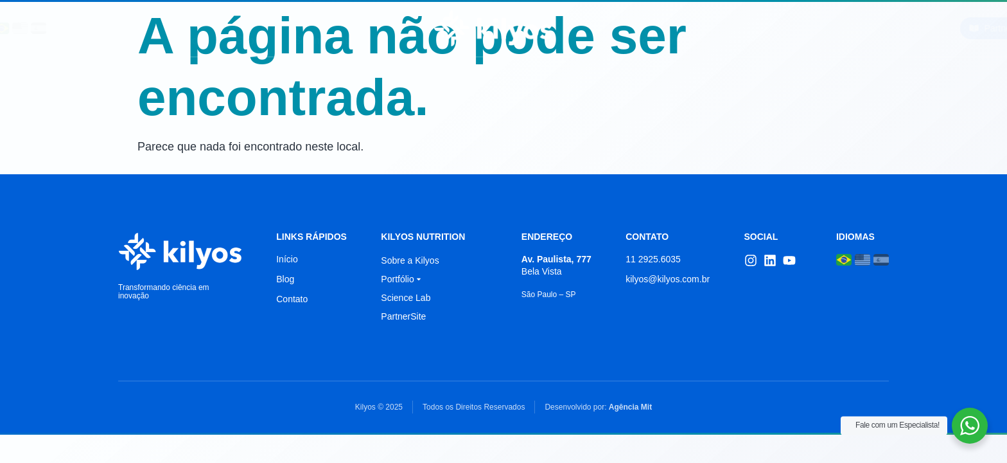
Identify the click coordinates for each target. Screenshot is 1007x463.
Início (192, 28)
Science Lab (322, 28)
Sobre (249, 28)
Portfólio (658, 28)
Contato (782, 28)
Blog (723, 28)
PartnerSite (403, 316)
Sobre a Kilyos (410, 260)
